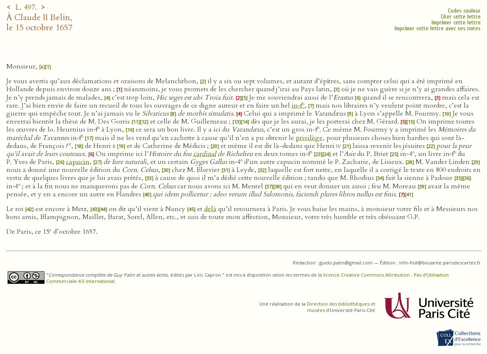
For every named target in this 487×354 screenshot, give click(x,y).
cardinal (204, 154)
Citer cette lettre (461, 16)
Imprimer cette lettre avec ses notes (438, 28)
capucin (78, 161)
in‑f (298, 105)
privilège (309, 138)
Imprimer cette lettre (456, 22)
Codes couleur (464, 10)
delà (210, 209)
